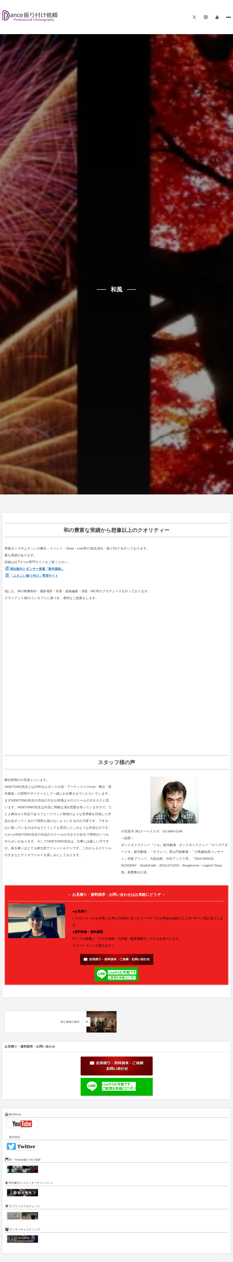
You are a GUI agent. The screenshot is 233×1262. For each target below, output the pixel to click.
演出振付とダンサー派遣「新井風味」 (37, 569)
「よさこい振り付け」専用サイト (34, 575)
